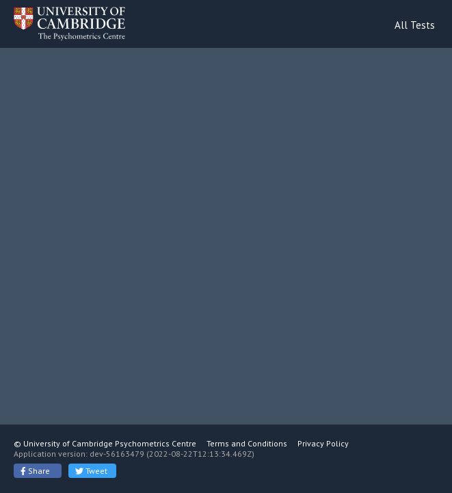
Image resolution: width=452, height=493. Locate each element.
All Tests (415, 24)
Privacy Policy (323, 443)
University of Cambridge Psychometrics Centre (109, 443)
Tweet (91, 471)
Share (35, 471)
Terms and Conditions (247, 443)
